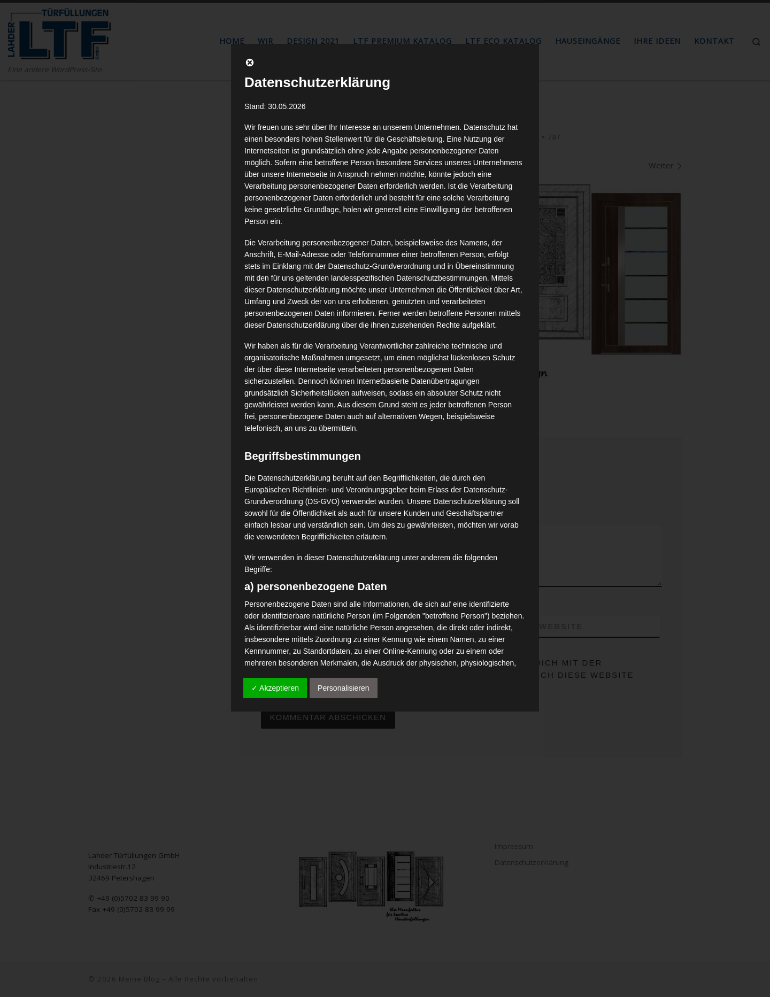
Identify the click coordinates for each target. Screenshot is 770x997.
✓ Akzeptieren (275, 688)
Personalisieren (343, 688)
